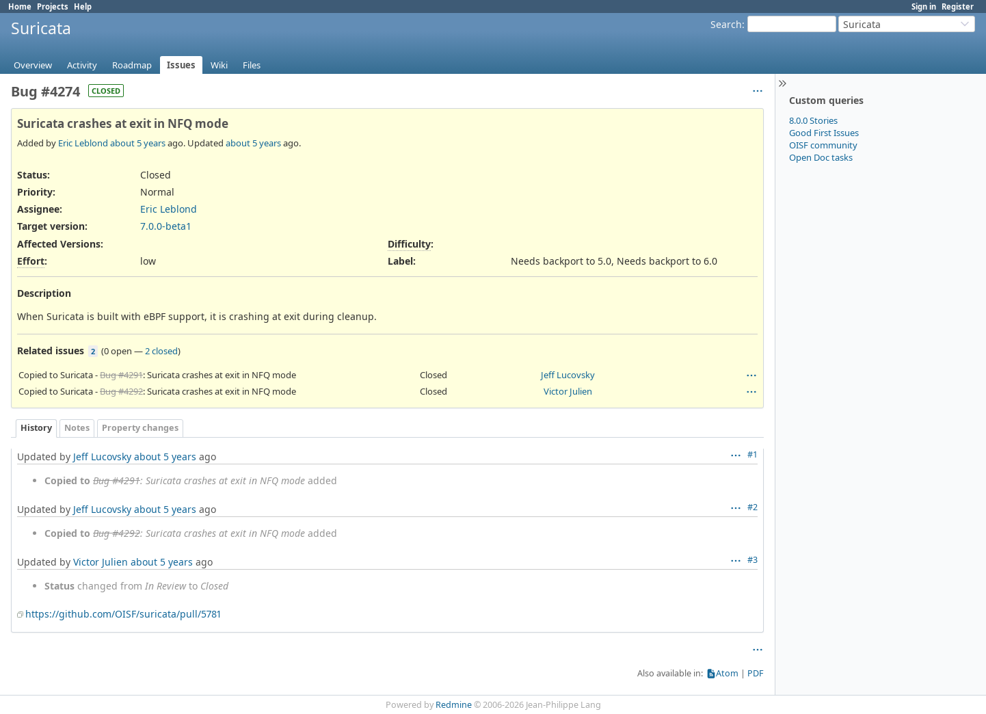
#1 (752, 454)
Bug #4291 (121, 375)
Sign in (923, 6)
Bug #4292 (121, 391)
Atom (727, 673)
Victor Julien (568, 391)
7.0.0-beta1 (165, 226)
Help (83, 6)
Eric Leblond (83, 143)
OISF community (823, 145)
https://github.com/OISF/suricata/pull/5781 (123, 613)
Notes (77, 428)
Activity (82, 65)
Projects (52, 6)
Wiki (219, 65)
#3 (752, 560)
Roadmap (132, 65)
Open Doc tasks (821, 157)
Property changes (140, 428)
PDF (755, 673)
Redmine (454, 705)
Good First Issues (824, 133)
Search (726, 24)
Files (252, 65)
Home (19, 6)
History (36, 428)
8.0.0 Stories (813, 120)
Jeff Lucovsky (568, 375)
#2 (752, 507)
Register (958, 6)
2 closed (161, 351)
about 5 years (137, 143)
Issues (181, 65)
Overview (33, 65)
